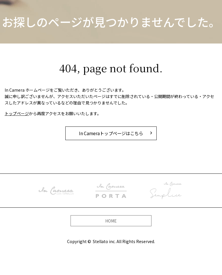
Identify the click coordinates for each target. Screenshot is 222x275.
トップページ (17, 113)
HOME (111, 219)
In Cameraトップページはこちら (111, 133)
